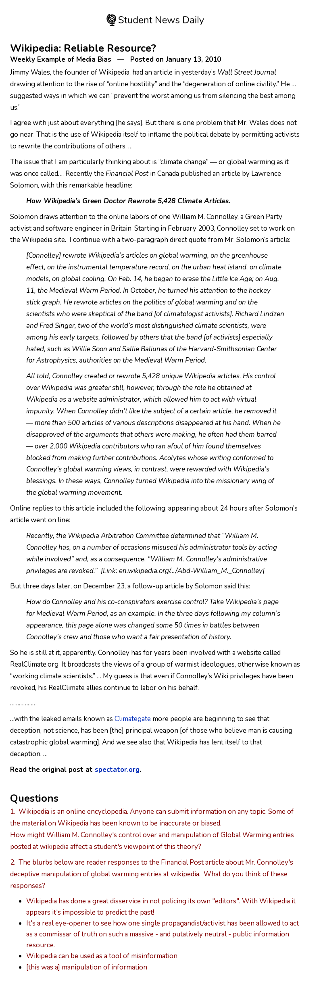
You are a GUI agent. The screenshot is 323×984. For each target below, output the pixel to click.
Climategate (133, 718)
